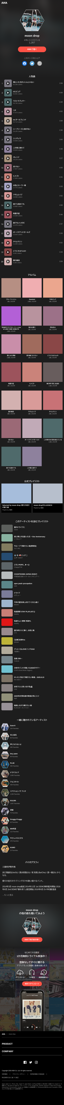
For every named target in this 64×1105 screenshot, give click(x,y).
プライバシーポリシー (18, 1074)
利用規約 (5, 1074)
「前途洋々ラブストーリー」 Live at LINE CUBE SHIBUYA (11, 328)
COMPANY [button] (7, 1051)
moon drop (12, 1034)
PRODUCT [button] (7, 1043)
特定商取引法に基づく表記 (10, 1077)
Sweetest (32, 299)
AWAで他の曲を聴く (31, 940)
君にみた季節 (11, 355)
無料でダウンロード (32, 984)
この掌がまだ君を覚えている (53, 440)
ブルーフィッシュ (11, 299)
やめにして (52, 299)
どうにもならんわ (52, 355)
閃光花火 (53, 327)
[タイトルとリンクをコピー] (39, 63)
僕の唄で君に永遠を (53, 383)
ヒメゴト (32, 383)
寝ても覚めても (11, 468)
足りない (11, 440)
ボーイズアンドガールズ (32, 440)
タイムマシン (53, 411)
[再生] (8, 83)
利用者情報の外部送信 (37, 1074)
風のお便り (32, 327)
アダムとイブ (32, 411)
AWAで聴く (32, 49)
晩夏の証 (11, 383)
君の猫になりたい (32, 355)
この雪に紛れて (32, 468)
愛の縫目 (11, 411)
